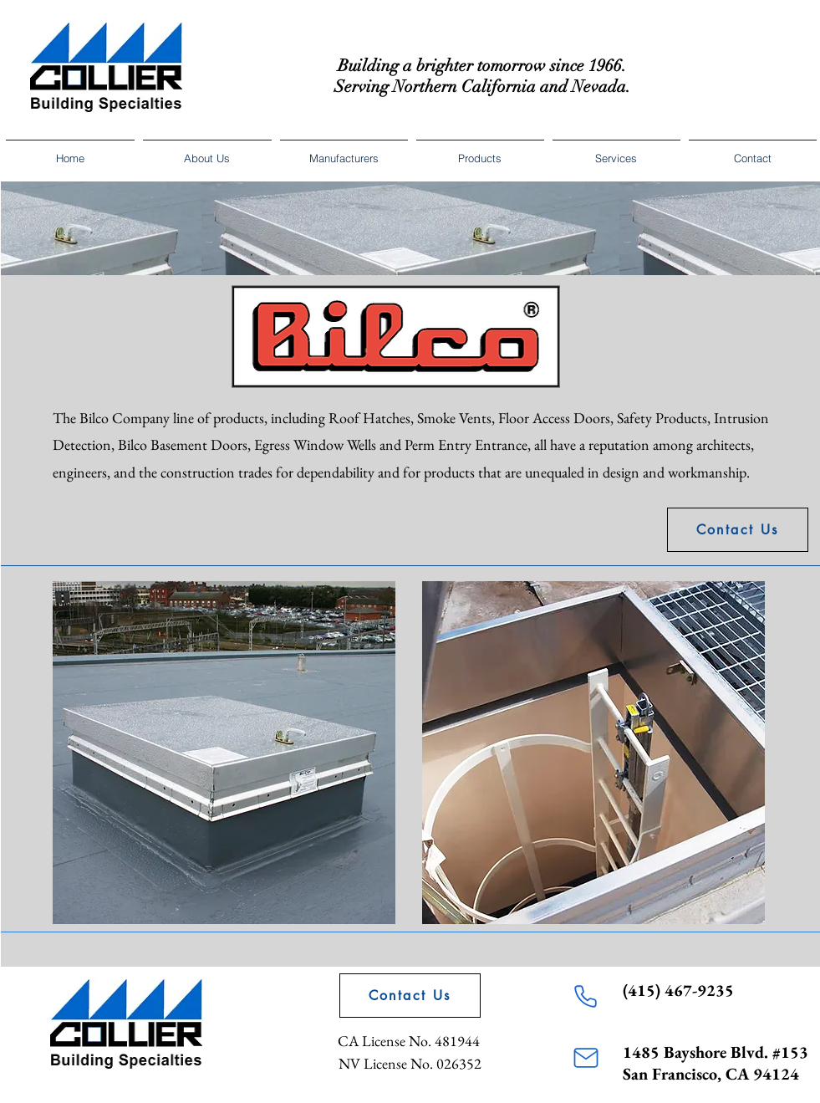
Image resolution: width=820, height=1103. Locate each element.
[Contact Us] (737, 530)
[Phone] (586, 996)
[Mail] (586, 1058)
